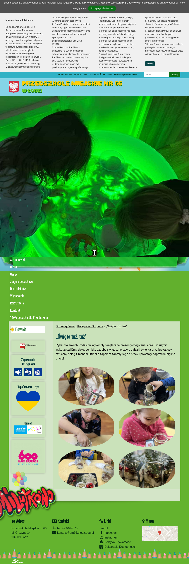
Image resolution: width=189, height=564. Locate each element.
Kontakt (15, 310)
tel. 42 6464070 (65, 528)
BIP (104, 528)
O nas (13, 267)
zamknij (150, 64)
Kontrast (107, 75)
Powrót (21, 329)
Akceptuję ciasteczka (102, 8)
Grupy (13, 274)
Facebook (108, 532)
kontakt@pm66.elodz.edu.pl (73, 532)
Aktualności (17, 259)
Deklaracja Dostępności (117, 547)
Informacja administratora (125, 75)
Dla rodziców (18, 288)
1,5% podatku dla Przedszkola (29, 317)
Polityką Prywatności (86, 2)
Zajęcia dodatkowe (21, 281)
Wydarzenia (17, 295)
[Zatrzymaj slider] (94, 253)
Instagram (108, 537)
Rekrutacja (17, 303)
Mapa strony (80, 75)
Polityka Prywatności (115, 542)
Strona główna (65, 75)
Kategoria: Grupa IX (90, 326)
